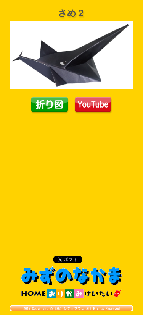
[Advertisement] (72, 171)
